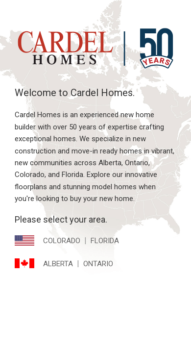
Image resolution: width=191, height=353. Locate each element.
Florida (105, 240)
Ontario (98, 263)
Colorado (61, 240)
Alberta (58, 263)
